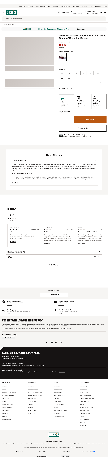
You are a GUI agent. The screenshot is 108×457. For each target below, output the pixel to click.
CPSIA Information (84, 419)
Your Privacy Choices (87, 451)
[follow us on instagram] (61, 342)
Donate (60, 313)
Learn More (81, 29)
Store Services (32, 401)
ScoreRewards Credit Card (35, 392)
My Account (31, 386)
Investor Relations (7, 407)
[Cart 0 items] (103, 12)
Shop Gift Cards (22, 358)
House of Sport (58, 389)
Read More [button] (15, 183)
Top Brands (57, 413)
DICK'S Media (5, 398)
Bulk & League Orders (59, 395)
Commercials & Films (7, 404)
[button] (67, 112)
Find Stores (76, 6)
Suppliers (4, 416)
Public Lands (57, 401)
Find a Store (57, 386)
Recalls (82, 404)
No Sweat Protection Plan (86, 407)
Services (55, 6)
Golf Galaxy (57, 398)
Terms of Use (19, 451)
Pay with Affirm (32, 410)
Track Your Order (32, 398)
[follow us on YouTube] (47, 342)
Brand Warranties (84, 410)
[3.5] (62, 73)
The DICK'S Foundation (8, 395)
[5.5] (91, 73)
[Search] (56, 18)
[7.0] (69, 78)
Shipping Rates (84, 392)
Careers (4, 389)
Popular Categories (59, 416)
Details (8, 313)
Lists (91, 6)
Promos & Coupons (59, 404)
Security (82, 416)
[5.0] (83, 73)
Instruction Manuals (85, 413)
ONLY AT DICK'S (84, 425)
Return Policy (83, 386)
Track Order (98, 6)
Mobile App (31, 407)
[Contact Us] (8, 338)
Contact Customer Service (35, 395)
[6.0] (98, 73)
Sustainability (5, 410)
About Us (4, 386)
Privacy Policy (42, 451)
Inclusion (4, 401)
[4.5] (76, 73)
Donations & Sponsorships (9, 392)
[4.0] (69, 73)
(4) (69, 42)
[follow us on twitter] (52, 342)
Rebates (56, 407)
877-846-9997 (72, 447)
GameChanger (58, 392)
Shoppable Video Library (60, 410)
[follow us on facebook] (56, 342)
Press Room (5, 413)
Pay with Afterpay (32, 413)
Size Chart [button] (103, 83)
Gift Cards (84, 6)
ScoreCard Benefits (33, 389)
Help (105, 6)
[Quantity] (66, 119)
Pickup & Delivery (65, 6)
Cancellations (83, 389)
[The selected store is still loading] (63, 12)
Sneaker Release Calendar (26, 6)
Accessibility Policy (65, 451)
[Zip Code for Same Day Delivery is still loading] (76, 12)
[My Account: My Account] (91, 12)
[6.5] (62, 78)
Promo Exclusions (84, 401)
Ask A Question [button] (96, 257)
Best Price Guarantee (85, 395)
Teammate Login (6, 419)
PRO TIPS (82, 422)
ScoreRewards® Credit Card (43, 6)
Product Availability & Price (87, 398)
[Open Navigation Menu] (3, 12)
